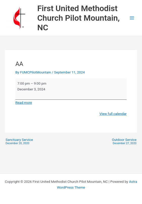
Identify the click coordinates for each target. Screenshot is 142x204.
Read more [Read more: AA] (23, 102)
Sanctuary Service (19, 141)
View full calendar (113, 114)
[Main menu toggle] (132, 18)
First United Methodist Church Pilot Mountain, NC (78, 18)
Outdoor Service (124, 141)
